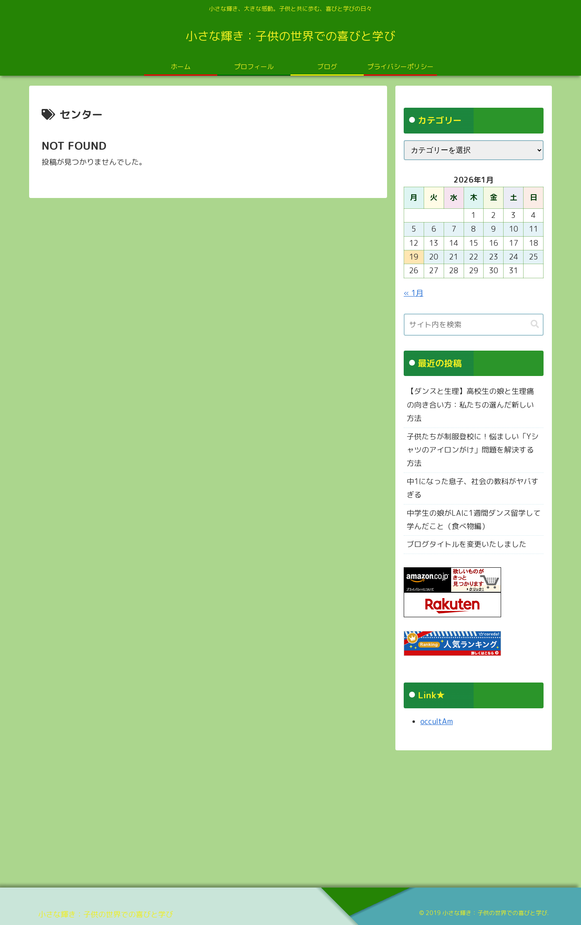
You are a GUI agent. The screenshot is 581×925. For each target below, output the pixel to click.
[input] (474, 325)
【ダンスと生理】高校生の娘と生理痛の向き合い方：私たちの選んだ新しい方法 (470, 404)
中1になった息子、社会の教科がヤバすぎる (473, 488)
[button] (534, 324)
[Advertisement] (279, 816)
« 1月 (413, 293)
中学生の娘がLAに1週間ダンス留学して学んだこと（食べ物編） (474, 520)
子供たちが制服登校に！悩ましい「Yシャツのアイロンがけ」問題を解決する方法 (473, 450)
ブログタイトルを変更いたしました (466, 544)
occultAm (436, 721)
